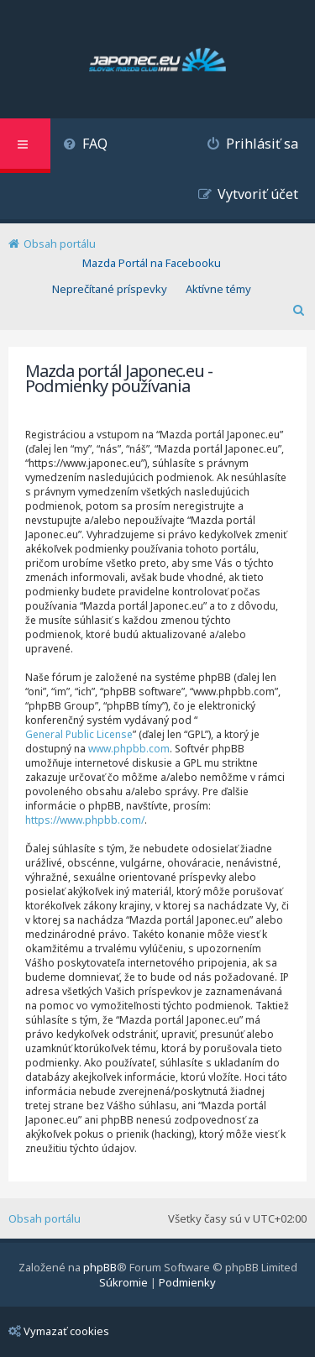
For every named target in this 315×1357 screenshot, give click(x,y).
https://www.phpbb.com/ (84, 820)
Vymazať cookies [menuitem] (58, 1331)
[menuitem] (85, 145)
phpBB (100, 1267)
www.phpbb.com (129, 748)
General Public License (79, 734)
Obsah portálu (44, 1218)
